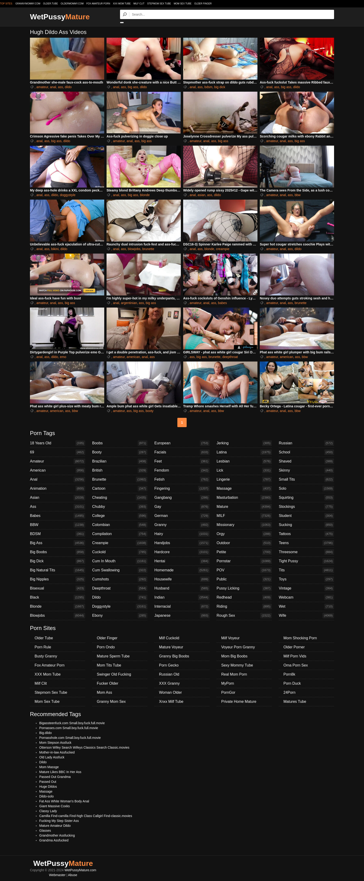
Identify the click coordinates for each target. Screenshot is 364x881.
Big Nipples (57, 579)
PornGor (228, 692)
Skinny (306, 470)
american (133, 357)
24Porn (289, 692)
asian (201, 195)
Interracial (182, 606)
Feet (182, 461)
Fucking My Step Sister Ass (59, 821)
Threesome (306, 552)
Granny (182, 525)
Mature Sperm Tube (113, 656)
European (182, 443)
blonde (145, 195)
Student (306, 516)
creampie (222, 249)
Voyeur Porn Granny (238, 647)
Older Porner (294, 647)
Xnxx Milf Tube (171, 701)
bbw (298, 195)
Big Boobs (57, 552)
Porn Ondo (106, 647)
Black (57, 597)
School (306, 452)
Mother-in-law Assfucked (57, 752)
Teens (306, 543)
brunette (148, 249)
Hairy (182, 534)
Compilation (119, 534)
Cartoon (119, 488)
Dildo (119, 597)
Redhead (244, 597)
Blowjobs (57, 615)
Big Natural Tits (57, 570)
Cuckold (119, 552)
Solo (306, 488)
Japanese (182, 615)
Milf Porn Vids (294, 656)
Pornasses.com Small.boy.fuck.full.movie (68, 728)
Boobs (119, 443)
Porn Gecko (169, 665)
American (57, 470)
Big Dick (57, 561)
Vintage (306, 588)
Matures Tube (294, 701)
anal (53, 87)
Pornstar (244, 561)
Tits (306, 570)
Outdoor (244, 543)
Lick (244, 470)
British (119, 470)
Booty (119, 452)
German (182, 516)
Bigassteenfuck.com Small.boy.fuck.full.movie (72, 723)
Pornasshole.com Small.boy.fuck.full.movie (70, 738)
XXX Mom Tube (122, 3)
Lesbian (244, 461)
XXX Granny (169, 683)
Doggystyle (119, 606)
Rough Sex (244, 615)
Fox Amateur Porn (98, 3)
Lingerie (244, 479)
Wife (306, 615)
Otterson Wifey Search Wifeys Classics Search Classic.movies (84, 747)
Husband (182, 588)
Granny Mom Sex (111, 701)
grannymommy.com (28, 3)
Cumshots (119, 579)
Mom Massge (49, 767)
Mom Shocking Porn (300, 638)
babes (222, 303)
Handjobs (182, 543)
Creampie (119, 543)
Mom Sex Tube (183, 3)
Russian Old (169, 674)
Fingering (182, 488)
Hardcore (182, 552)
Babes (57, 516)
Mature (244, 506)
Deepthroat (119, 588)
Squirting (306, 497)
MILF (244, 516)
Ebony (119, 615)
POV (244, 570)
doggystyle (67, 195)
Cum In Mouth (119, 561)
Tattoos (306, 534)
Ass (57, 506)
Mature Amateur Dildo (55, 825)
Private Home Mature (238, 701)
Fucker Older (107, 683)
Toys (306, 579)
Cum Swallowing (119, 570)
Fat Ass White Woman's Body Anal (64, 801)
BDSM (57, 534)
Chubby (119, 506)
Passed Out (47, 782)
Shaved (306, 461)
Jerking (244, 443)
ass (60, 87)
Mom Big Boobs (234, 656)
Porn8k (289, 674)
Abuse (72, 875)
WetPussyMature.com (80, 870)
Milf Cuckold (169, 638)
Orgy (244, 534)
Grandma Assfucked (53, 840)
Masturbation (244, 497)
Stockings (306, 506)
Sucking (306, 525)
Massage (244, 488)
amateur (42, 87)
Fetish (182, 479)
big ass (133, 87)
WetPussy (60, 17)
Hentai (182, 561)
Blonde (57, 606)
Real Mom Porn (234, 674)
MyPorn (227, 683)
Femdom (182, 470)
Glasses (45, 830)
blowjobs (134, 249)
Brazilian (119, 461)
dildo (68, 87)
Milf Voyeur (230, 638)
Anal (57, 479)
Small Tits (306, 479)
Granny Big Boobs (174, 656)
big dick (219, 87)
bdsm (208, 87)
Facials (182, 452)
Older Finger (203, 3)
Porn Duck (292, 683)
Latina (244, 452)
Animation (57, 488)
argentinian (129, 303)
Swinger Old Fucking (114, 674)
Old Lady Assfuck (51, 757)
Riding (244, 606)
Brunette (119, 479)
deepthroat (230, 357)
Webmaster (57, 875)
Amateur (57, 461)
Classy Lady (48, 811)
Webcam (306, 597)
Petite (244, 552)
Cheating (119, 497)
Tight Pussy (306, 561)
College (119, 516)
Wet (306, 606)
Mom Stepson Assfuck (55, 742)
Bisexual (57, 588)
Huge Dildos (48, 786)
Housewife (182, 579)
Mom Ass (104, 692)
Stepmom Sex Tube (159, 3)
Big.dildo (45, 733)
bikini (55, 249)
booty (149, 411)
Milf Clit (138, 3)
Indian (182, 597)
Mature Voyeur (171, 647)
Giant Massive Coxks (54, 806)
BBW (57, 525)
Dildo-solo (46, 796)
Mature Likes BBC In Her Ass (60, 772)
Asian (57, 497)
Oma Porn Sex (295, 665)
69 (57, 452)
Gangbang (182, 497)
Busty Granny (46, 656)
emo (63, 357)
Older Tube (44, 638)
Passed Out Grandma (55, 777)
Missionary (244, 525)
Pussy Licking (244, 588)
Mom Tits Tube (109, 665)
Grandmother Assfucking (57, 835)
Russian (306, 443)
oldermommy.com (72, 3)
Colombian (119, 525)
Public (244, 579)
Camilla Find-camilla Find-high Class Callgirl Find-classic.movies (85, 816)
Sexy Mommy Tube (237, 665)
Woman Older (170, 692)
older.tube (50, 3)
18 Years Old (57, 443)
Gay (182, 506)
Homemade (182, 570)
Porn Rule (43, 647)
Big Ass (57, 543)
